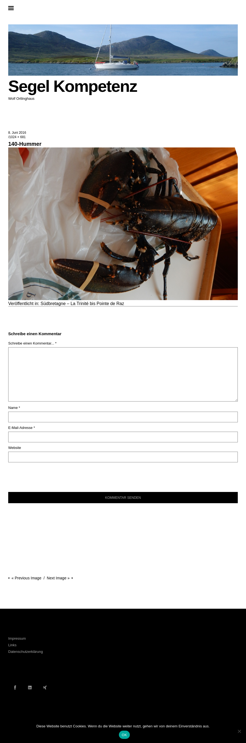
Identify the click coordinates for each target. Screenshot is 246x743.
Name (14, 408)
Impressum (17, 638)
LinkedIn (30, 687)
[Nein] (239, 731)
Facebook (15, 687)
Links (12, 645)
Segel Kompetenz (72, 86)
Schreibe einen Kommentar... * (32, 343)
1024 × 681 (17, 137)
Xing (45, 687)
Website (14, 448)
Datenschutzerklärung (25, 652)
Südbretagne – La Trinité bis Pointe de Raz (82, 303)
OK (124, 735)
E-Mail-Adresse (21, 428)
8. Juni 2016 (17, 133)
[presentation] (45, 474)
